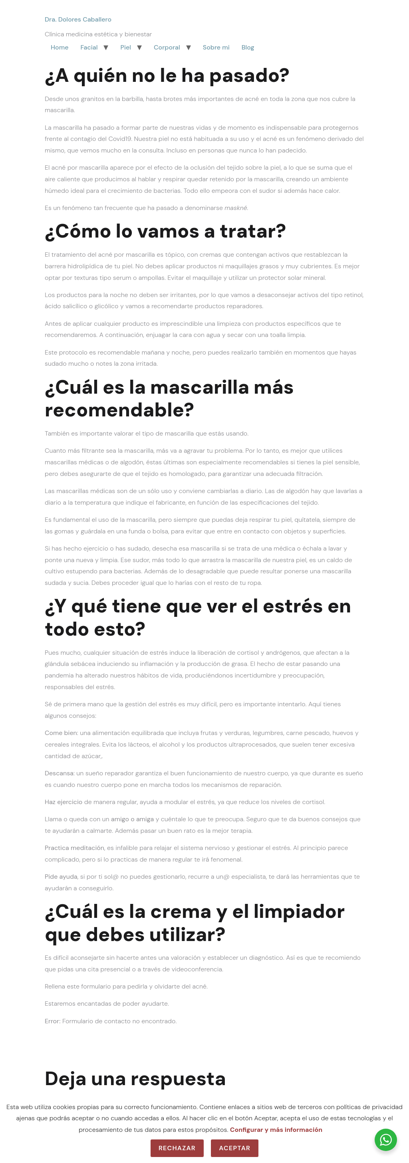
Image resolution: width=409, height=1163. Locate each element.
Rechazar (177, 1148)
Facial (88, 47)
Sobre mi (216, 47)
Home (59, 47)
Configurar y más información (276, 1129)
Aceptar (234, 1148)
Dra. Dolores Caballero (78, 19)
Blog (248, 47)
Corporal (167, 47)
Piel (125, 47)
